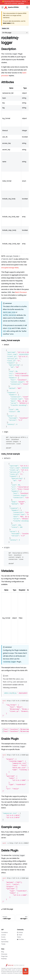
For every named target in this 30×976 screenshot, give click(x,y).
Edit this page (7, 909)
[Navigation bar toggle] (2, 7)
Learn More (21, 3)
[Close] (29, 1)
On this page (6, 33)
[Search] (27, 7)
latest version (7, 23)
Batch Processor (21, 292)
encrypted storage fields (10, 268)
